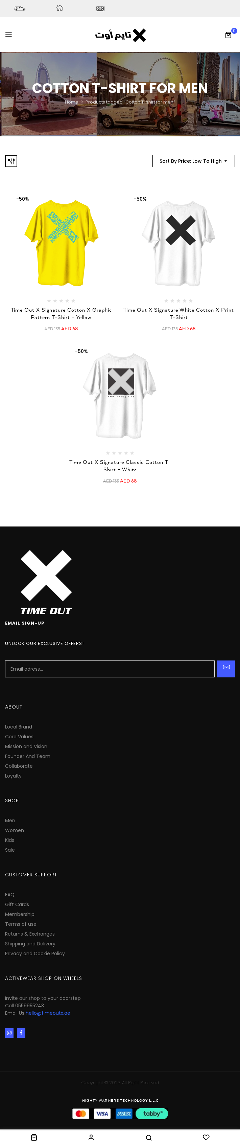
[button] (228, 34)
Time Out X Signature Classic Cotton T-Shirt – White (120, 466)
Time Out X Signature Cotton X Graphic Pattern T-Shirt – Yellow (61, 314)
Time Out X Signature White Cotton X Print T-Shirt (178, 314)
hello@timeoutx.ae (48, 1013)
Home (71, 102)
